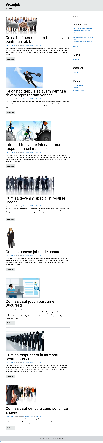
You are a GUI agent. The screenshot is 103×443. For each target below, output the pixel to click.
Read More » (10, 59)
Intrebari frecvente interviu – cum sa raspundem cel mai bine (37, 146)
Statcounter (3, 442)
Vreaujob (13, 4)
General (38, 45)
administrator (11, 45)
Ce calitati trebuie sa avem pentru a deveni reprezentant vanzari (36, 93)
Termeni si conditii (78, 90)
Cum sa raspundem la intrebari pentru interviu (32, 357)
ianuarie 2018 (77, 59)
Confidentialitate (78, 85)
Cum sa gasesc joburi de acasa (32, 251)
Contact (75, 87)
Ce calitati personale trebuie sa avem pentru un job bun (37, 39)
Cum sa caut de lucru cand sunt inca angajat (37, 410)
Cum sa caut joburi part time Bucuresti (30, 303)
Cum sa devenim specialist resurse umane (35, 200)
